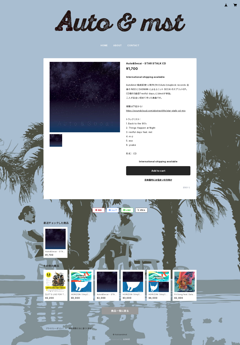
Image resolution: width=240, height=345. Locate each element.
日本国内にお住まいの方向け (158, 180)
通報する (186, 187)
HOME (104, 45)
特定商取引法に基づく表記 (80, 328)
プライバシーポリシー (55, 328)
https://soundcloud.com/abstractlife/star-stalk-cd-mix (156, 110)
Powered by (120, 339)
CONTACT (133, 45)
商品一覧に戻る (120, 310)
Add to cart (158, 170)
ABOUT (117, 45)
